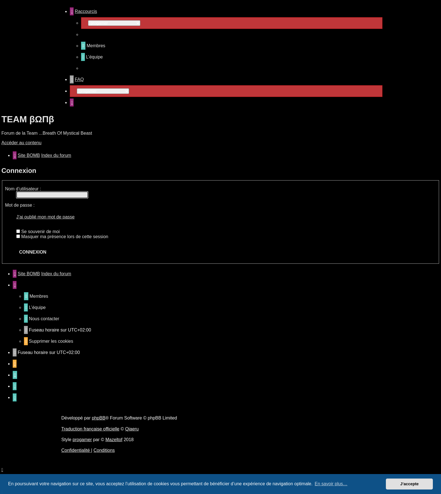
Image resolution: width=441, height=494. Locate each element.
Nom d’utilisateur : (23, 188)
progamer (82, 439)
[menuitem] (93, 45)
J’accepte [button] (409, 484)
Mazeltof (113, 439)
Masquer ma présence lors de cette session (62, 236)
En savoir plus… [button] (331, 483)
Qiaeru (132, 429)
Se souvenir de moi (38, 231)
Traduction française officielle (90, 429)
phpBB (98, 418)
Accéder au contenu (21, 142)
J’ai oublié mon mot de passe (45, 217)
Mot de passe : (20, 205)
